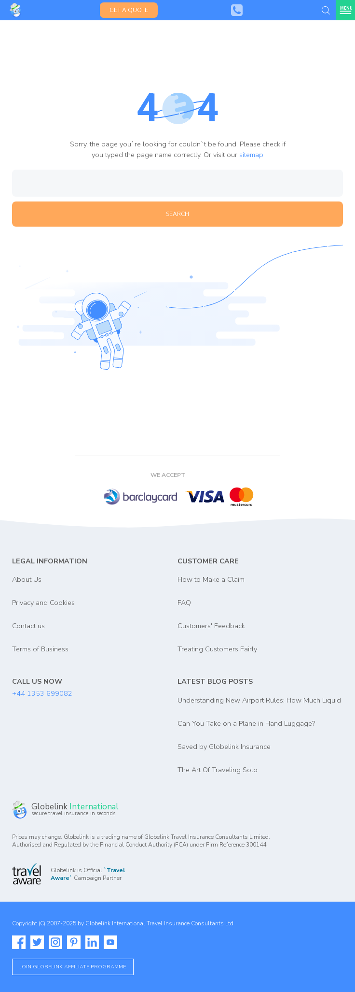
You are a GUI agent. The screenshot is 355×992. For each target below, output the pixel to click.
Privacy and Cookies (43, 602)
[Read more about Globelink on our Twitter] (37, 942)
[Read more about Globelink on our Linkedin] (92, 942)
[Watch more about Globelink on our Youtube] (110, 942)
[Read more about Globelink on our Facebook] (19, 942)
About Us (26, 579)
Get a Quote (128, 10)
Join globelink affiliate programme (73, 966)
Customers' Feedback (211, 626)
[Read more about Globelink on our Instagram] (55, 942)
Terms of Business (40, 649)
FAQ (184, 602)
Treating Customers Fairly (217, 649)
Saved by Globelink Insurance (224, 746)
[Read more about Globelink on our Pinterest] (74, 942)
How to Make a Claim (211, 579)
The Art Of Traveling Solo (218, 770)
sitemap (251, 154)
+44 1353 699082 (42, 693)
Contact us (28, 626)
